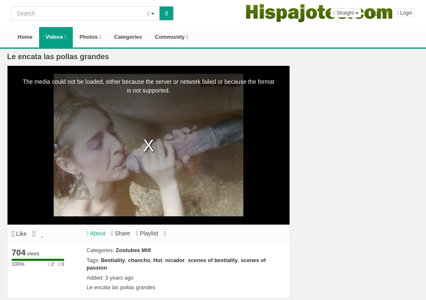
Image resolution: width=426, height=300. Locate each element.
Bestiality (113, 260)
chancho (139, 260)
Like (19, 233)
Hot (157, 260)
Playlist (147, 233)
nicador (175, 260)
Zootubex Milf (133, 250)
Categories (128, 37)
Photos (90, 37)
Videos (56, 37)
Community (171, 37)
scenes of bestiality (213, 260)
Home (24, 37)
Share (120, 233)
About (96, 233)
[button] (346, 13)
